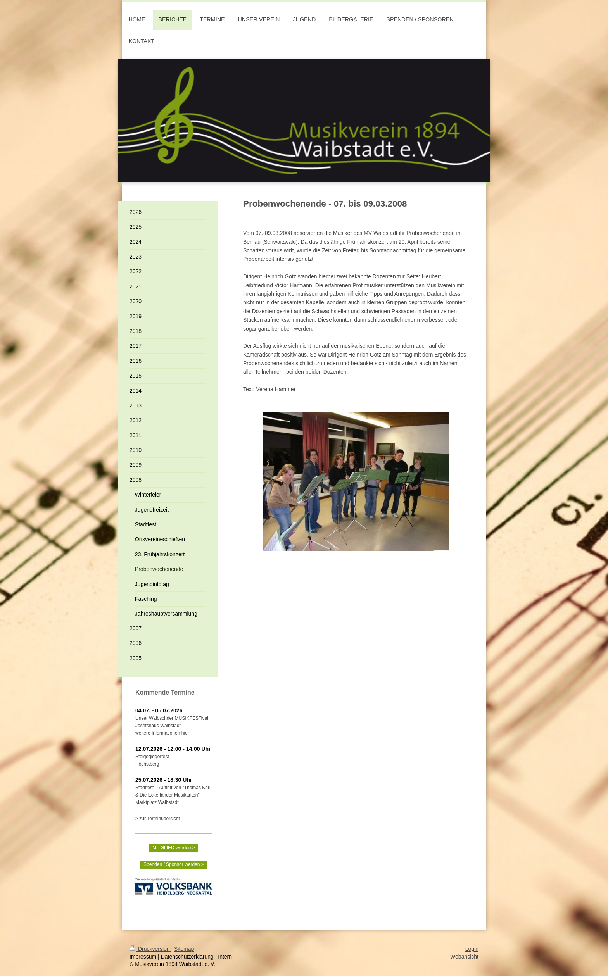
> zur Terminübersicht (157, 818)
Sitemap (184, 949)
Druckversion (150, 949)
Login (471, 949)
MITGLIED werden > (173, 847)
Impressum (143, 957)
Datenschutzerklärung (187, 957)
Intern (225, 957)
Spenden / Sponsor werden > (173, 864)
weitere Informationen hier (162, 733)
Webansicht (464, 957)
